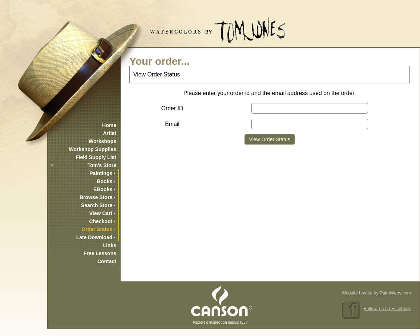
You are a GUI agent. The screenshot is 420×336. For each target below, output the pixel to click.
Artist (109, 133)
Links (109, 245)
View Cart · (102, 213)
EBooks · (104, 189)
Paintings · (102, 173)
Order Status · (98, 229)
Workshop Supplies (92, 149)
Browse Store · (97, 197)
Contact (106, 261)
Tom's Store (102, 165)
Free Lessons (100, 253)
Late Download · (95, 237)
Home (109, 125)
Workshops (102, 141)
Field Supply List (96, 157)
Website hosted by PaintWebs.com (376, 293)
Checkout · (102, 221)
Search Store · (98, 205)
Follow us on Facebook (387, 308)
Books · (106, 181)
